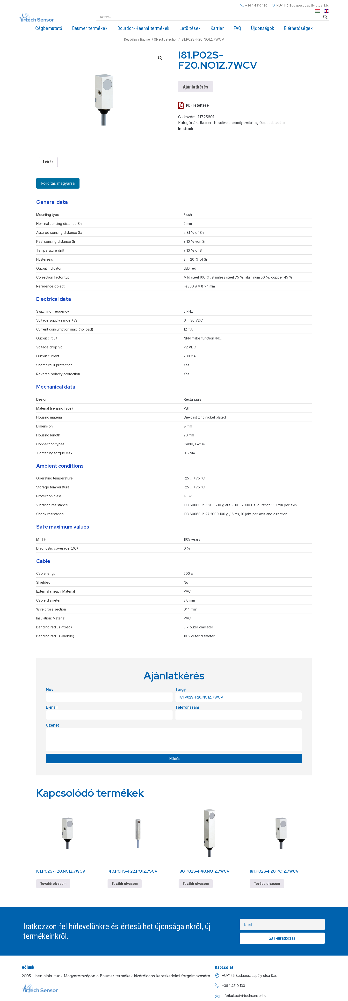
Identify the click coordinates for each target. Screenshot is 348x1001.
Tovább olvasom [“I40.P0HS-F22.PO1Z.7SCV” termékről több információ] (124, 883)
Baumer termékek (90, 28)
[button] (160, 58)
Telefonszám (187, 707)
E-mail (52, 707)
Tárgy (180, 689)
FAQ (237, 28)
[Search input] (210, 17)
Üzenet (52, 725)
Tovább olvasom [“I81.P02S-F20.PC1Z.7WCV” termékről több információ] (267, 883)
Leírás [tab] (48, 162)
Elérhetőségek (298, 28)
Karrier (217, 28)
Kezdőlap (130, 39)
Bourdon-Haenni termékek (143, 28)
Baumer (145, 39)
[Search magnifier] (325, 17)
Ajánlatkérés (195, 87)
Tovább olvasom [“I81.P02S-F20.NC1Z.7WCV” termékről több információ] (53, 883)
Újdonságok (262, 28)
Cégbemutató (48, 28)
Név (49, 689)
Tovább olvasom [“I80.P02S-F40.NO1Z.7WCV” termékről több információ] (195, 883)
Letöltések (190, 28)
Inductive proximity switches (235, 122)
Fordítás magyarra (58, 183)
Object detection (165, 39)
